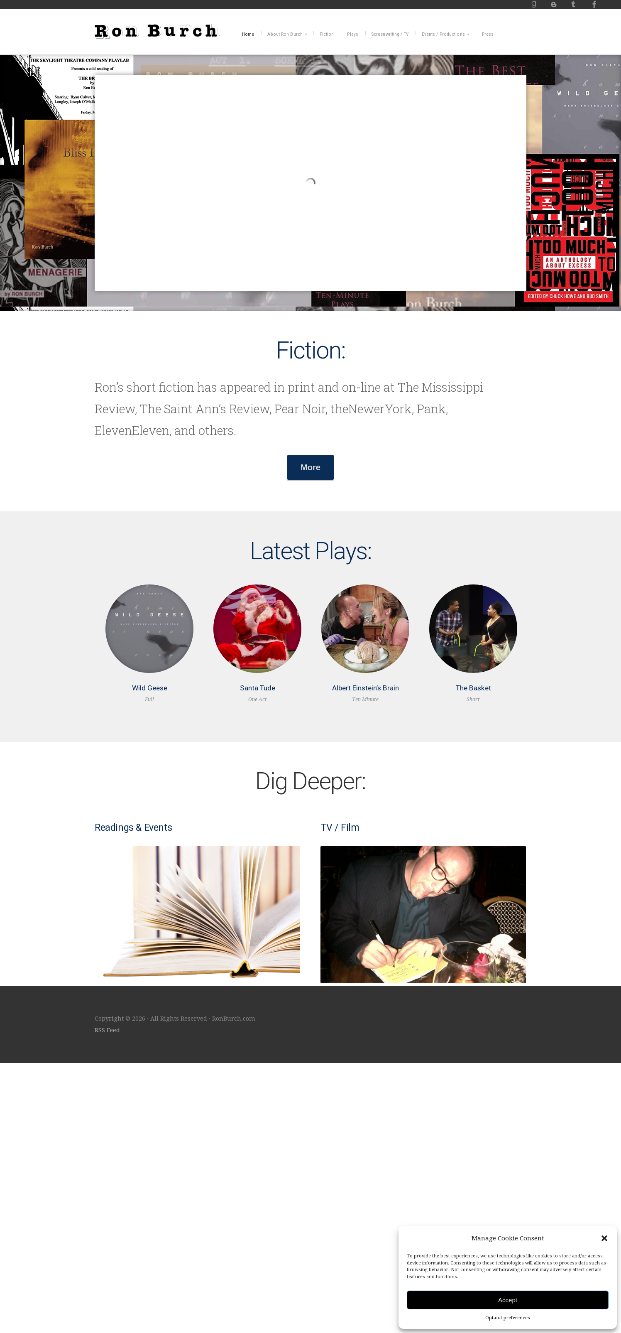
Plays (352, 34)
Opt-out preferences (507, 1318)
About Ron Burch (285, 34)
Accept (507, 1300)
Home (248, 34)
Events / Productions (443, 34)
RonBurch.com (157, 30)
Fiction (327, 34)
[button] (604, 1238)
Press (488, 34)
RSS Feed (107, 1300)
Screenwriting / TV (390, 34)
